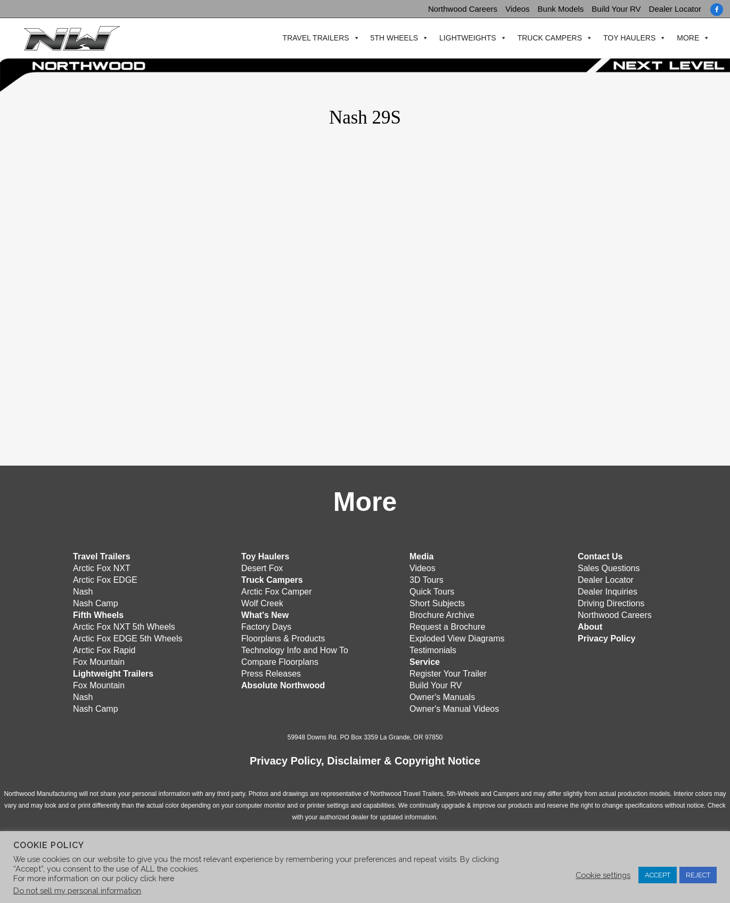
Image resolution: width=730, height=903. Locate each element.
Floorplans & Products (283, 637)
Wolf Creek (262, 602)
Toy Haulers (625, 38)
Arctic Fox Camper (276, 590)
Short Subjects (437, 602)
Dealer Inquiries (607, 590)
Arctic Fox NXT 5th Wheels (124, 625)
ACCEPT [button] (657, 875)
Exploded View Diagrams (456, 637)
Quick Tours (431, 590)
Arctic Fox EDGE (105, 578)
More (684, 38)
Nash (83, 590)
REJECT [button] (698, 875)
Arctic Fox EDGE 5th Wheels (127, 637)
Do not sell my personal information (77, 890)
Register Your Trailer (448, 672)
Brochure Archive (441, 614)
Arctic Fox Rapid (104, 649)
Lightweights (464, 38)
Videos (517, 8)
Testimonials (432, 649)
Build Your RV (616, 8)
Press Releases (271, 672)
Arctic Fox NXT (101, 567)
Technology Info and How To (294, 649)
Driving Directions (611, 602)
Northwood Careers (462, 8)
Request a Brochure (447, 625)
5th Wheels (390, 38)
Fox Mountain (99, 660)
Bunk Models (561, 8)
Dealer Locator (675, 8)
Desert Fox (262, 567)
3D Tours (426, 578)
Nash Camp (95, 602)
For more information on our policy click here (93, 878)
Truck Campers (545, 38)
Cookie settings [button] (603, 875)
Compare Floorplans (279, 660)
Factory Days (266, 625)
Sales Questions (609, 567)
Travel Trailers (311, 38)
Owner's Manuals (442, 696)
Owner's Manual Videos (454, 707)
